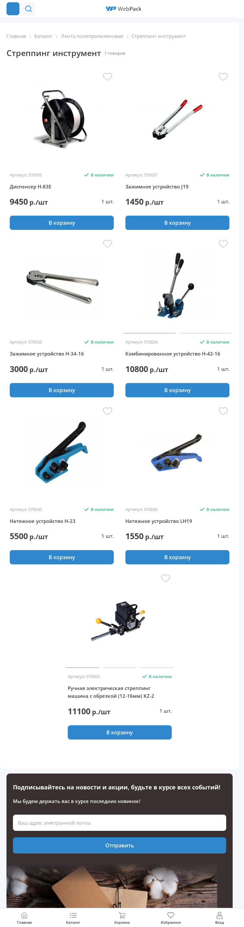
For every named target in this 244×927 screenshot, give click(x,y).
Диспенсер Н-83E (30, 186)
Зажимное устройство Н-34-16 (47, 353)
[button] (220, 8)
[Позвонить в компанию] (233, 8)
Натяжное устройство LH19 (158, 521)
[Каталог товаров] (12, 8)
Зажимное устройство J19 (157, 186)
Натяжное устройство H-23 (43, 521)
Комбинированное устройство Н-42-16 (172, 353)
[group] (61, 120)
